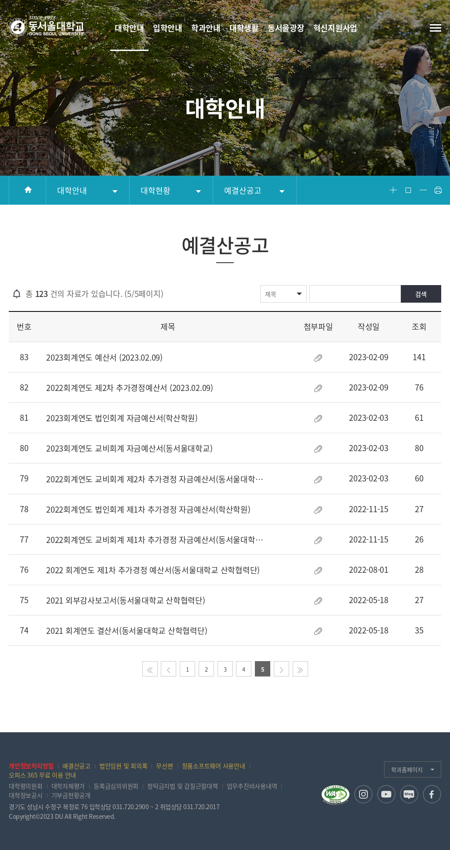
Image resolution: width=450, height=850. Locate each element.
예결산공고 (242, 190)
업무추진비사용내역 (252, 785)
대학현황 (156, 190)
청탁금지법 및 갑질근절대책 (182, 785)
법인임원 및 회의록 (123, 765)
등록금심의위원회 (116, 785)
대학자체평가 (68, 785)
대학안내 (72, 190)
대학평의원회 (26, 785)
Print (438, 190)
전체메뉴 (435, 28)
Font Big (393, 190)
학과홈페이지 (407, 769)
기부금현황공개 (71, 795)
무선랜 (164, 765)
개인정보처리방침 (31, 765)
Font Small (423, 190)
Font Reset (408, 190)
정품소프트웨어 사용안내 (213, 765)
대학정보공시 (26, 795)
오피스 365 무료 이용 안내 (42, 774)
